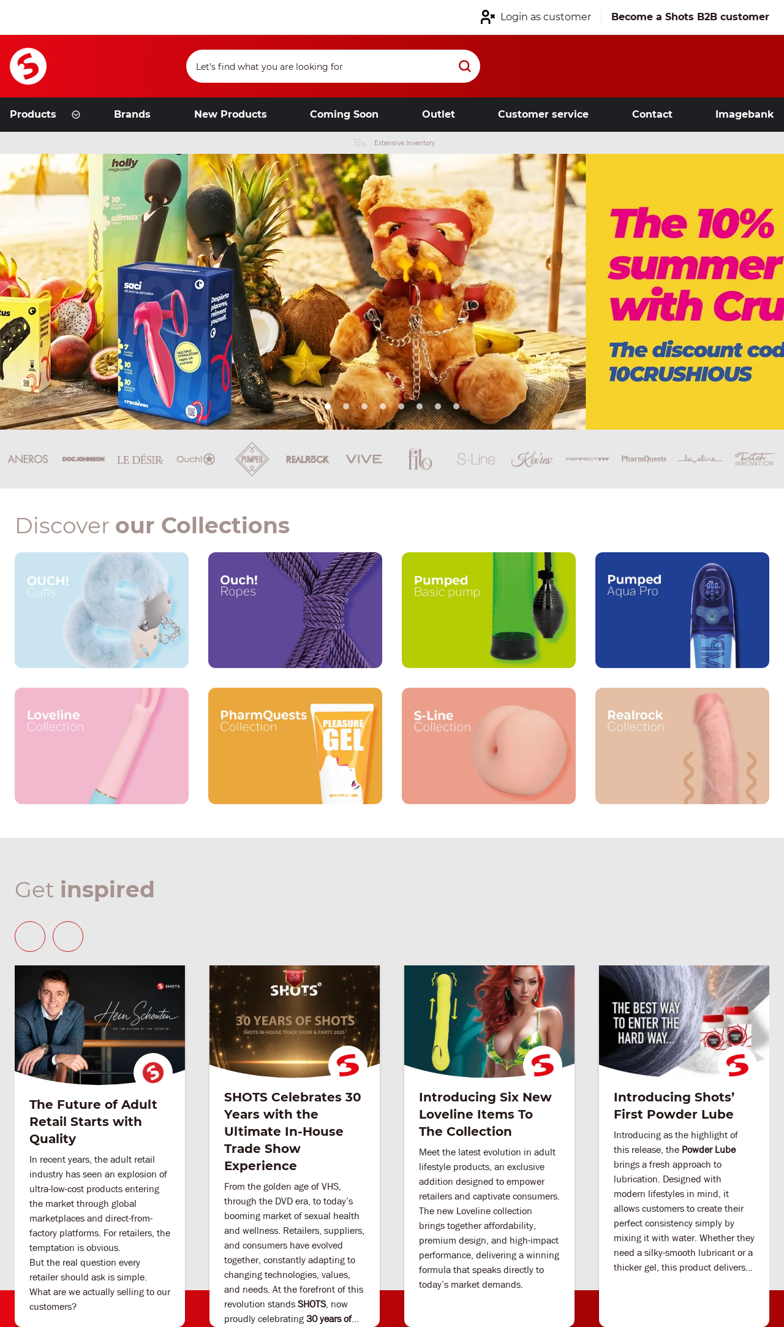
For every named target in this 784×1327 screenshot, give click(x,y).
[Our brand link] (102, 610)
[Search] (333, 66)
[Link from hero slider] (392, 292)
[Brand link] (83, 459)
